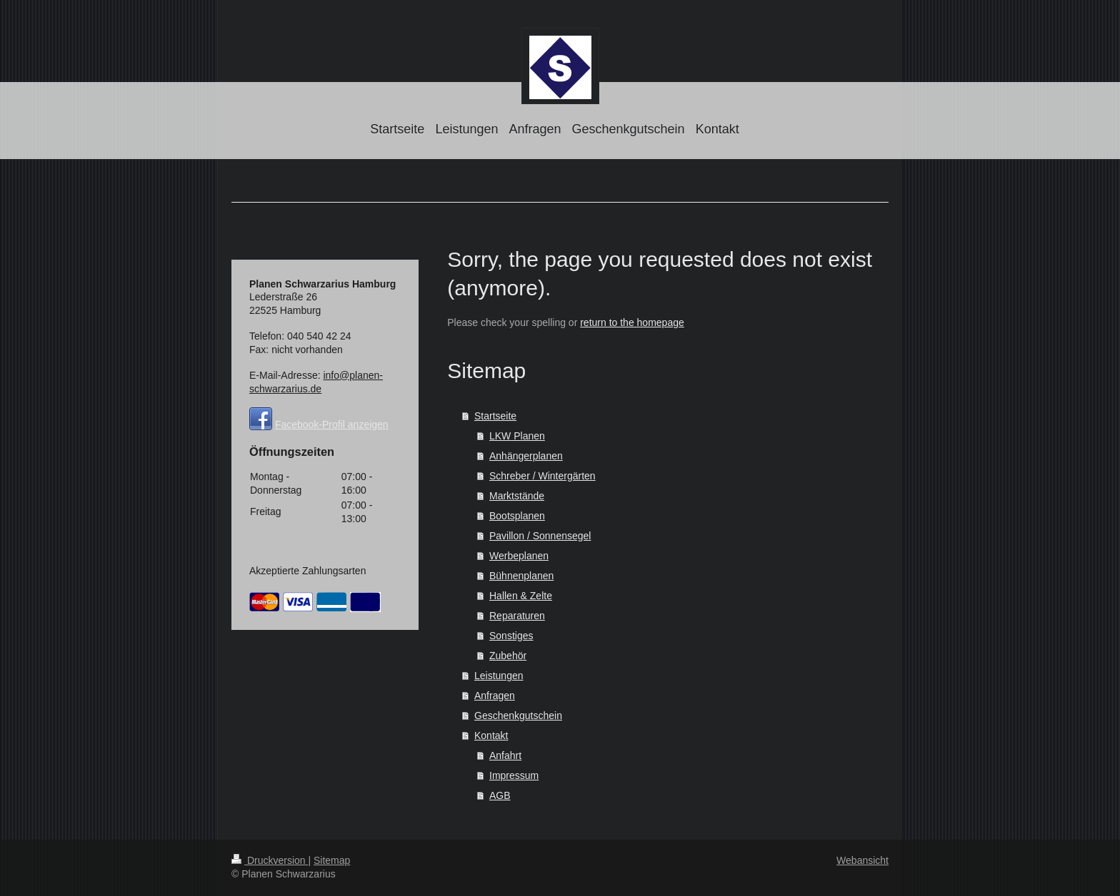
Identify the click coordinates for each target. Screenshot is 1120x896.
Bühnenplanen (521, 575)
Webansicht (862, 860)
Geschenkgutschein (518, 715)
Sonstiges (511, 635)
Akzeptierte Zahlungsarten (307, 570)
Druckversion (269, 860)
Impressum (514, 775)
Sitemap (332, 860)
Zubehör (507, 655)
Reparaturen (517, 615)
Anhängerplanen (526, 456)
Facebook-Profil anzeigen (332, 424)
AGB (500, 795)
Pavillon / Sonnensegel (540, 535)
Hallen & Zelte (520, 595)
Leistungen (499, 675)
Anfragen (494, 695)
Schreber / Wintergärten (542, 476)
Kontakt (491, 735)
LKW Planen (517, 436)
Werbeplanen (519, 555)
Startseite (495, 416)
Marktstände (516, 496)
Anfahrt (505, 755)
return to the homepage (632, 322)
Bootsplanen (517, 515)
